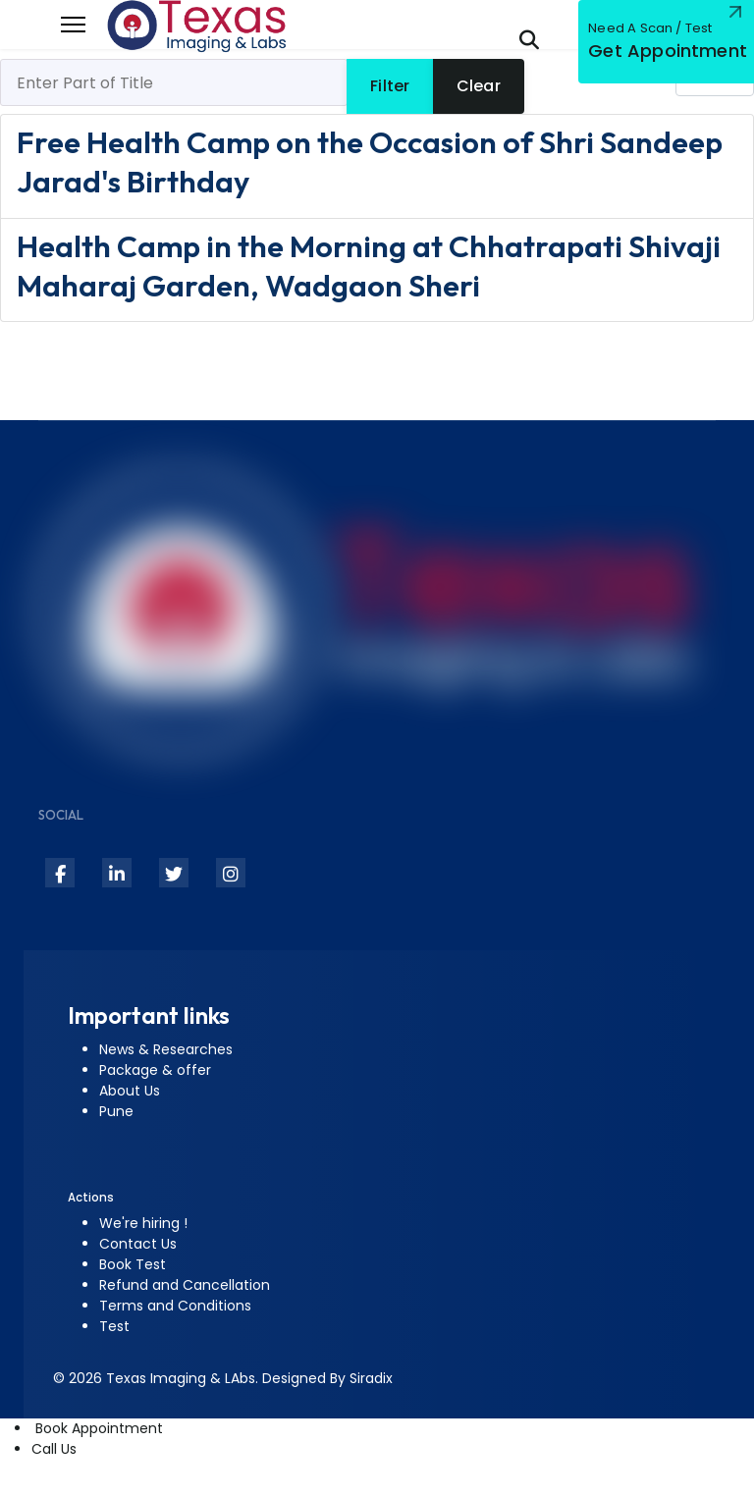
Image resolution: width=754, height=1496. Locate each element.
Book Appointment (97, 1428)
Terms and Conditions (175, 1305)
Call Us (54, 1449)
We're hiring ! (143, 1223)
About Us (129, 1090)
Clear (479, 86)
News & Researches (166, 1049)
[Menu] (73, 24)
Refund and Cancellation (184, 1285)
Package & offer (155, 1070)
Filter (389, 86)
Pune (116, 1111)
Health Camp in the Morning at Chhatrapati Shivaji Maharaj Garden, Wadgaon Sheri (369, 265)
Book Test (132, 1264)
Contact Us (138, 1244)
